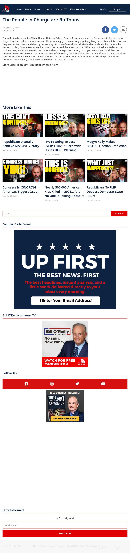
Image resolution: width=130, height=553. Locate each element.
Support (117, 9)
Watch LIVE (61, 9)
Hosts (37, 9)
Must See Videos (78, 9)
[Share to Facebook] (105, 29)
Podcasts (47, 9)
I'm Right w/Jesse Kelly (44, 65)
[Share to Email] (123, 29)
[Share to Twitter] (114, 29)
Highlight (22, 65)
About (28, 9)
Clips (12, 65)
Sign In (103, 9)
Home (19, 9)
